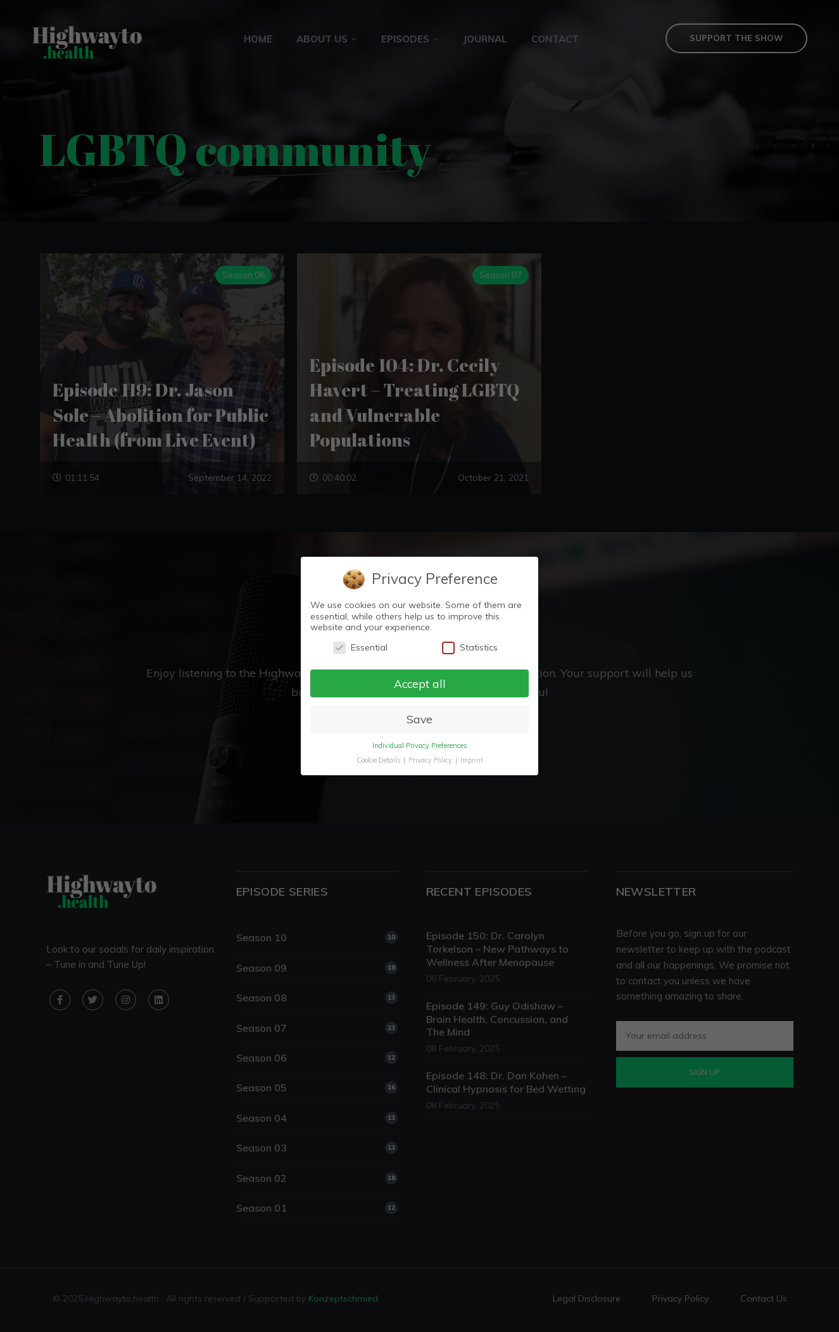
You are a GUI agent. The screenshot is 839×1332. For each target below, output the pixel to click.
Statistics (470, 647)
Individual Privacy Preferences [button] (419, 746)
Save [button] (419, 719)
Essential (360, 647)
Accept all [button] (419, 683)
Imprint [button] (471, 760)
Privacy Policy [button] (431, 760)
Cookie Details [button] (379, 760)
